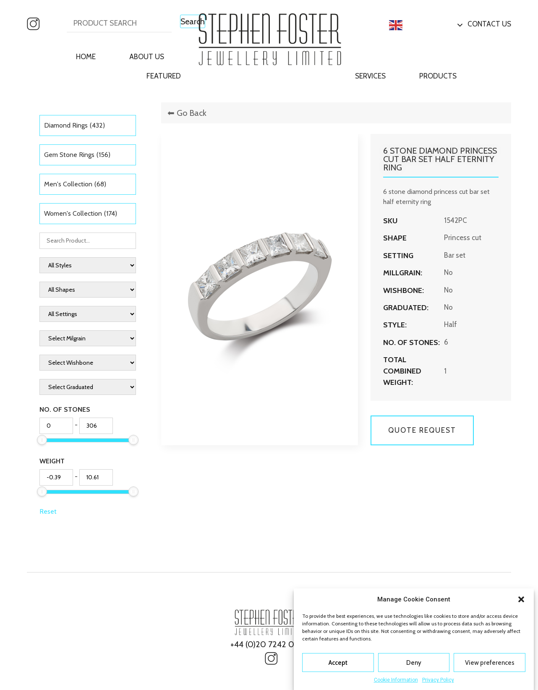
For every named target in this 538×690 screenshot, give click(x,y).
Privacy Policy (438, 680)
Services (370, 76)
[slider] (42, 440)
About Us (146, 56)
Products (438, 76)
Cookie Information (396, 680)
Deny (413, 662)
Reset (48, 511)
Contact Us (489, 24)
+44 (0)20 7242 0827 (269, 644)
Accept (338, 662)
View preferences (489, 662)
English (409, 25)
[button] (521, 599)
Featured (163, 76)
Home (86, 56)
